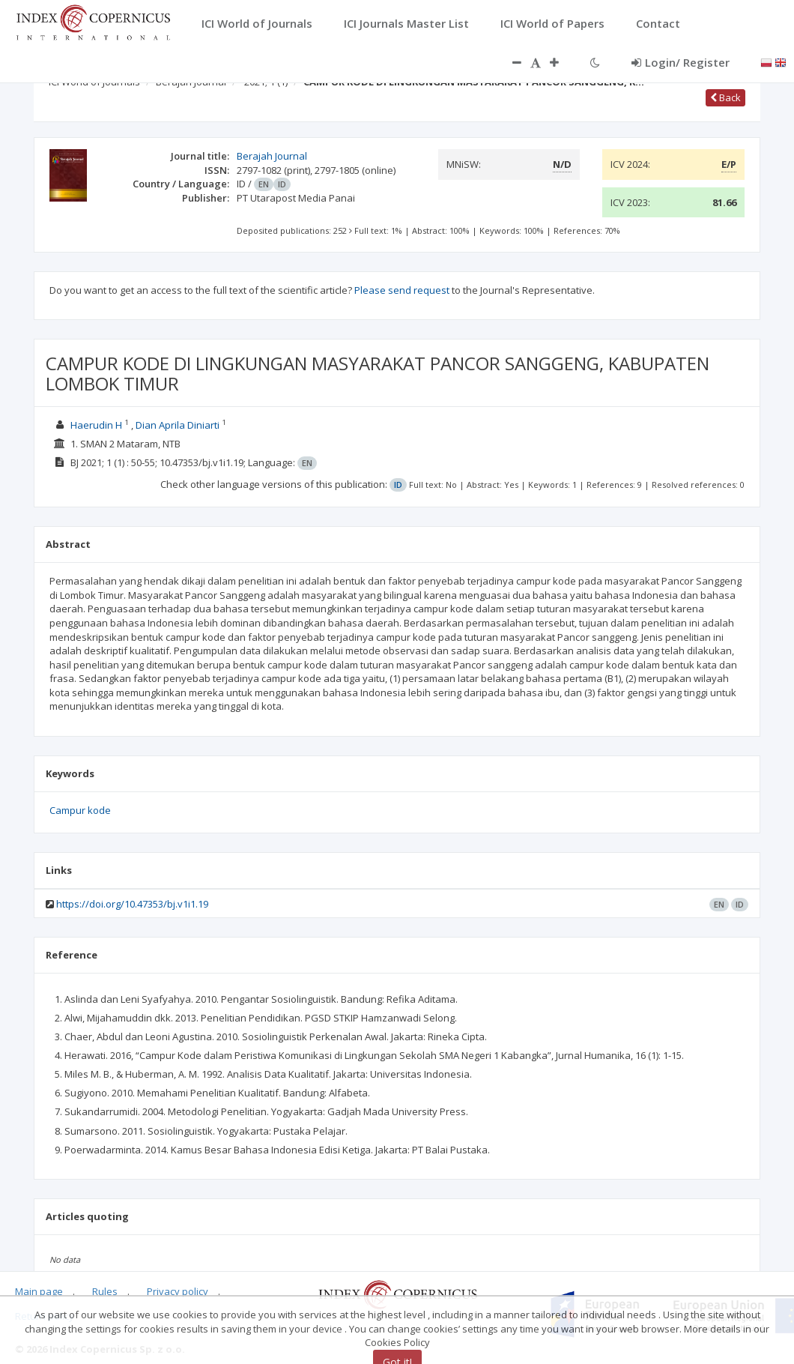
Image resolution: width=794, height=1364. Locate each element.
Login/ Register (680, 62)
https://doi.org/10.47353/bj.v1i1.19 (132, 904)
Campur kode (80, 810)
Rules (105, 1291)
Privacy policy (177, 1291)
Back (725, 97)
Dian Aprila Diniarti (177, 425)
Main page (39, 1291)
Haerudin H (96, 425)
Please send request (401, 290)
